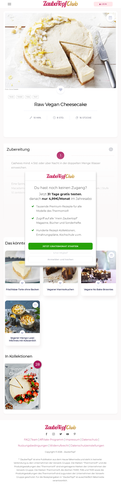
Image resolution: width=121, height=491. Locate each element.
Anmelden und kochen (61, 259)
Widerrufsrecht (59, 445)
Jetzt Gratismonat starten (60, 246)
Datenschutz (90, 439)
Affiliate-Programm (52, 439)
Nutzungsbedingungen (33, 445)
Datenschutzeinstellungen (87, 445)
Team (34, 439)
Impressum (72, 439)
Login (103, 4)
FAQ (26, 439)
